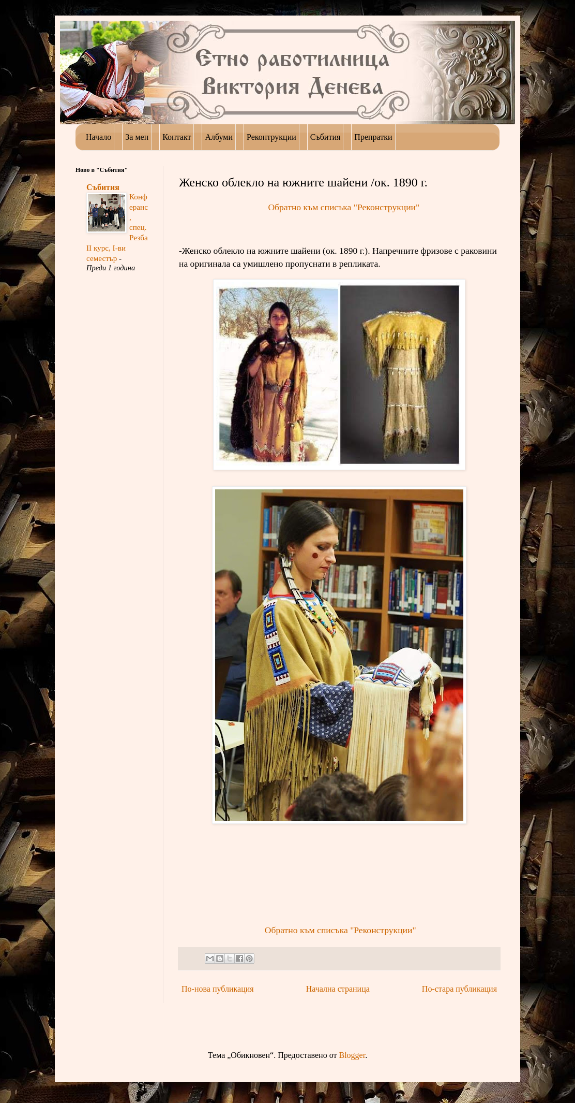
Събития (102, 187)
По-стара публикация (459, 988)
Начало (98, 137)
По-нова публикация (217, 988)
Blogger (352, 1055)
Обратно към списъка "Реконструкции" (343, 207)
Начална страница (338, 988)
